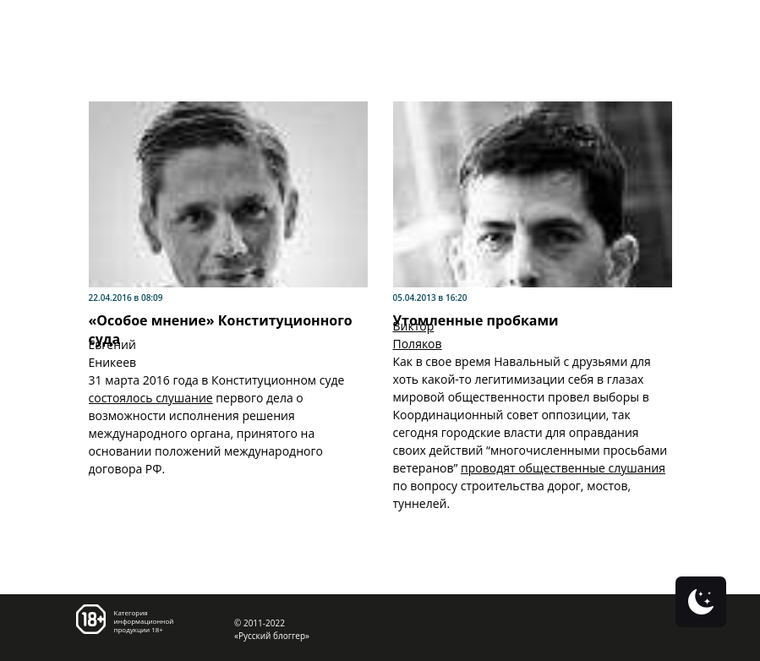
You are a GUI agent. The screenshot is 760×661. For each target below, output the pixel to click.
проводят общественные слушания (563, 468)
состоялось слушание (151, 398)
